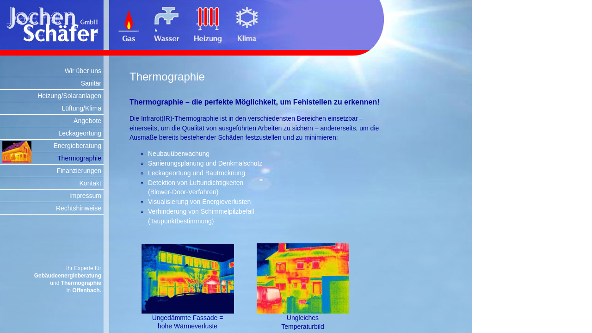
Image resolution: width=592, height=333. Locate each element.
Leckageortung (79, 133)
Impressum (85, 195)
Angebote (87, 120)
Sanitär (91, 83)
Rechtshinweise (78, 208)
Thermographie (79, 158)
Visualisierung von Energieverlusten (199, 201)
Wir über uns (83, 70)
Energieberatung (77, 145)
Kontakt (90, 183)
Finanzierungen (78, 170)
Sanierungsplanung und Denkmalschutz (205, 163)
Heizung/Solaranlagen (69, 95)
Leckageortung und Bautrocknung (196, 173)
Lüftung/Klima (81, 108)
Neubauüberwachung (179, 153)
